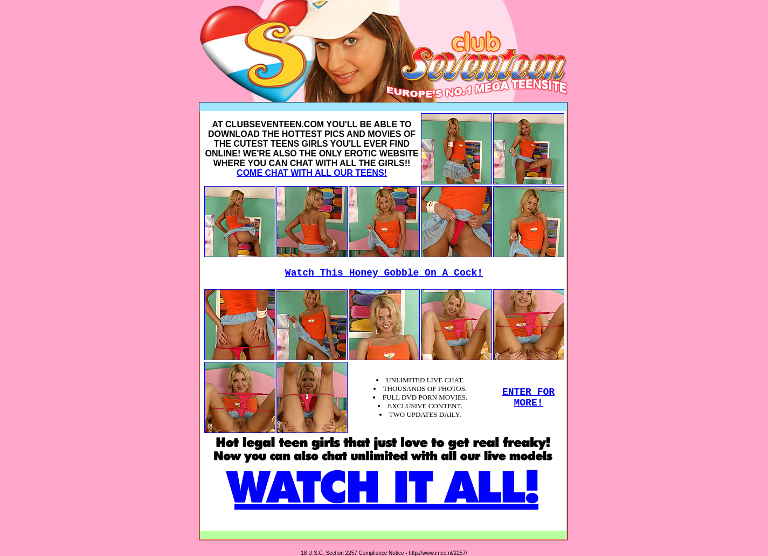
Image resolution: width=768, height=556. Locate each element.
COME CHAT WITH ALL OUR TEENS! (312, 172)
